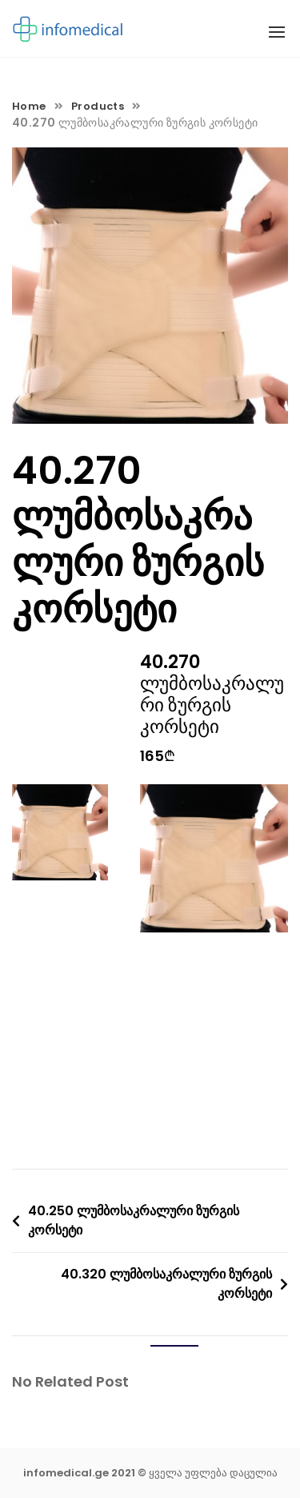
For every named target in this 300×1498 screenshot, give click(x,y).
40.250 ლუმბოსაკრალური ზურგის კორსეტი (133, 1220)
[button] (277, 32)
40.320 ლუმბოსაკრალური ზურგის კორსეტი (166, 1284)
